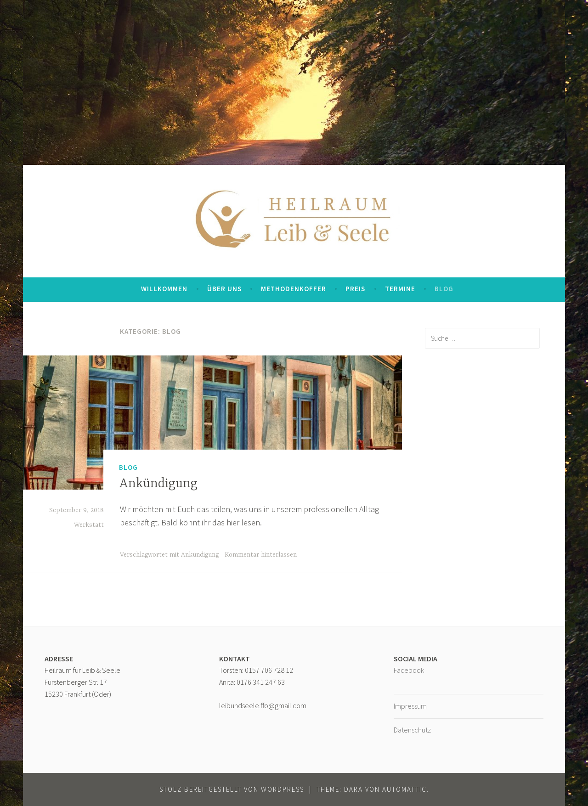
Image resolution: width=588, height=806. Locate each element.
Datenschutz (412, 729)
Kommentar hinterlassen (261, 554)
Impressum (410, 705)
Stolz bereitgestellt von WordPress (231, 789)
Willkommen (164, 288)
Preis (355, 288)
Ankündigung (158, 484)
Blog (444, 288)
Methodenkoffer (293, 288)
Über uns (224, 288)
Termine (400, 288)
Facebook (409, 670)
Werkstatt (89, 525)
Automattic (404, 789)
